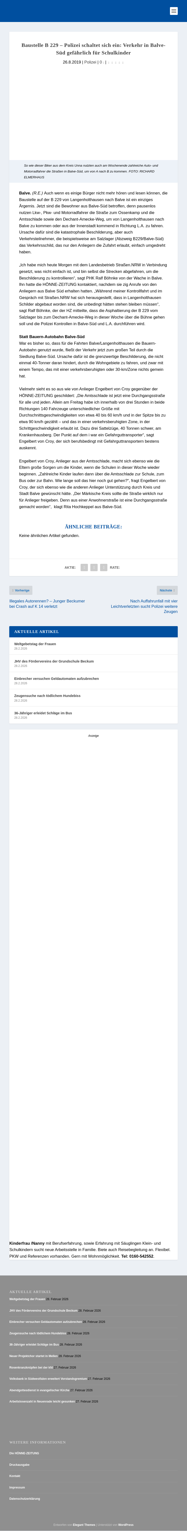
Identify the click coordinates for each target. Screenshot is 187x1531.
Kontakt (14, 1476)
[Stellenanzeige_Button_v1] (51, 1066)
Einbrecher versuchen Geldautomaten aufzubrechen (56, 679)
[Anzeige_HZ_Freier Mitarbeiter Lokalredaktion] (93, 978)
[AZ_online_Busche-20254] (93, 1237)
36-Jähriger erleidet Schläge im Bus (43, 713)
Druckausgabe (19, 1465)
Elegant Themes (84, 1525)
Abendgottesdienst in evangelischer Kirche (39, 1390)
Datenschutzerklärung (24, 1499)
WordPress (125, 1525)
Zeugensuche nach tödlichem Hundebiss (47, 696)
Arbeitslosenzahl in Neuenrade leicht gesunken (42, 1401)
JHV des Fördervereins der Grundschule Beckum (54, 661)
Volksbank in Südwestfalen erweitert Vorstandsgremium (48, 1379)
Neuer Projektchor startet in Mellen (33, 1356)
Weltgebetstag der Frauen (35, 644)
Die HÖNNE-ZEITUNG (24, 1453)
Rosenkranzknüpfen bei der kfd (31, 1367)
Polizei (90, 62)
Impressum (17, 1487)
